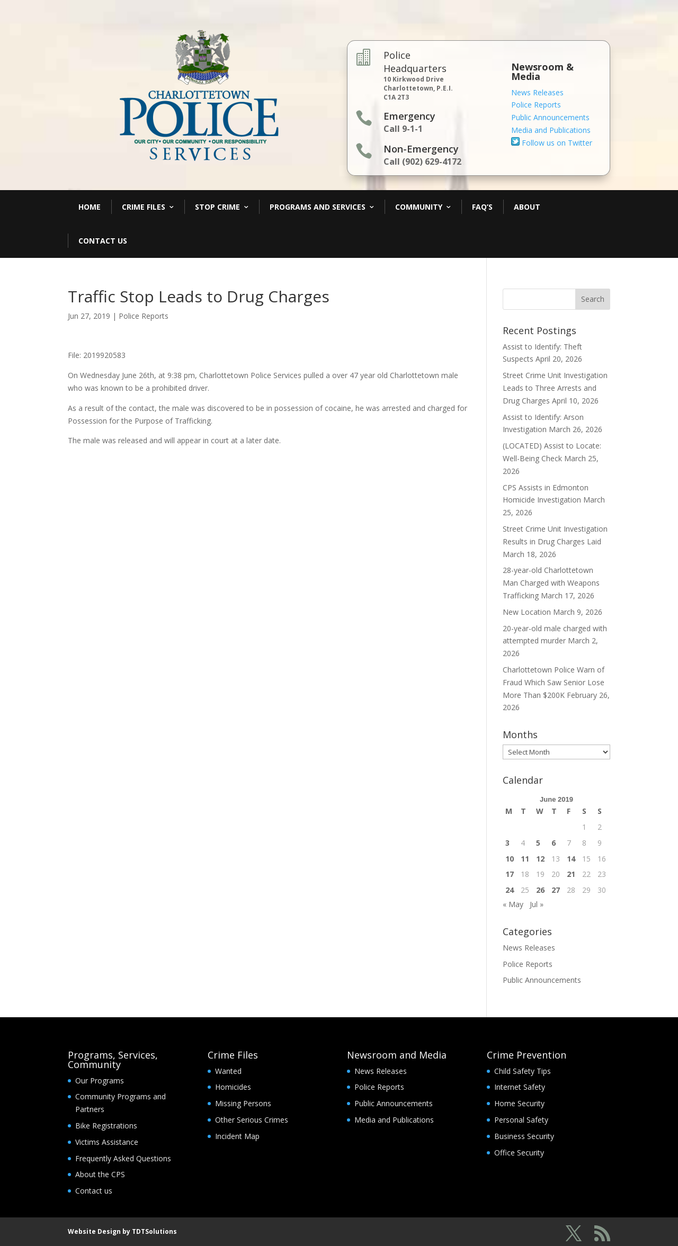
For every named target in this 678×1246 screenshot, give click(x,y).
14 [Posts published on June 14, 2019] (571, 859)
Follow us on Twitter (551, 143)
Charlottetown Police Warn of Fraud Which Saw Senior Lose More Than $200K (553, 682)
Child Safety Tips (522, 1071)
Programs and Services (317, 207)
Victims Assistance (106, 1142)
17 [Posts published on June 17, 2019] (509, 874)
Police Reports (536, 105)
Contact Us (102, 241)
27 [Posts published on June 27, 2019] (555, 890)
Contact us (93, 1191)
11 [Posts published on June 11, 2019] (525, 859)
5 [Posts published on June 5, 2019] (538, 843)
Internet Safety (519, 1087)
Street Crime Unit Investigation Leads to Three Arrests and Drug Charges (555, 388)
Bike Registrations (106, 1125)
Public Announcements (550, 117)
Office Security (519, 1153)
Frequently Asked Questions (123, 1158)
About (527, 207)
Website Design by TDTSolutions (122, 1231)
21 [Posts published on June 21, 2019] (571, 874)
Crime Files (143, 207)
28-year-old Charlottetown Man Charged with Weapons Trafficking (551, 582)
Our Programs (99, 1080)
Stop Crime (217, 207)
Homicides (233, 1087)
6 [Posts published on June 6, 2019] (553, 843)
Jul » (536, 904)
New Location (527, 612)
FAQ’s (482, 207)
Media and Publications (551, 130)
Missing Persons (243, 1103)
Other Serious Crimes (251, 1120)
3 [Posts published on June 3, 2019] (507, 843)
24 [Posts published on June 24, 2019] (509, 890)
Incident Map (237, 1136)
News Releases (537, 92)
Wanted (228, 1071)
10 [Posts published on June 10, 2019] (509, 859)
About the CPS (100, 1174)
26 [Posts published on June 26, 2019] (540, 890)
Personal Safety (521, 1120)
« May (513, 904)
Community (418, 207)
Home (89, 207)
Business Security (524, 1136)
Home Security (519, 1103)
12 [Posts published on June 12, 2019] (540, 859)
